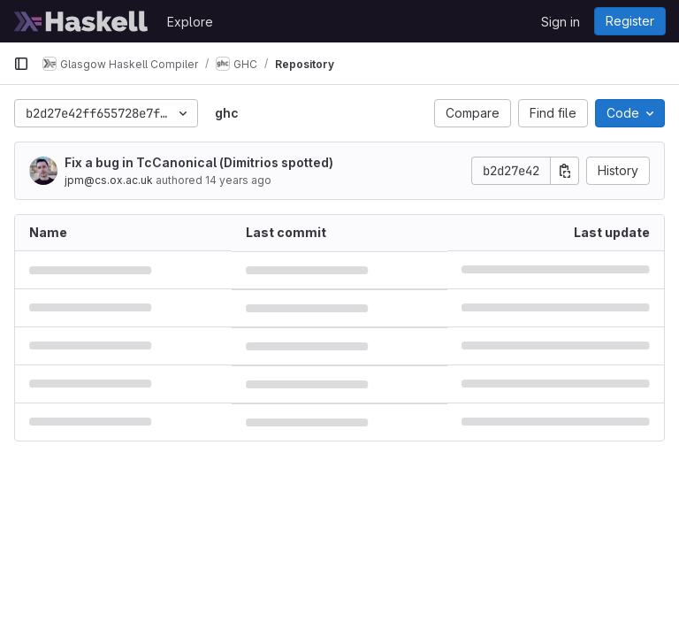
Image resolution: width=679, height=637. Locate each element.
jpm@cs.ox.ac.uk (109, 180)
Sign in (560, 21)
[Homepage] (81, 21)
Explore (190, 21)
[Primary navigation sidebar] (21, 64)
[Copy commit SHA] (565, 171)
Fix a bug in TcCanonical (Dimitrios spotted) (199, 162)
